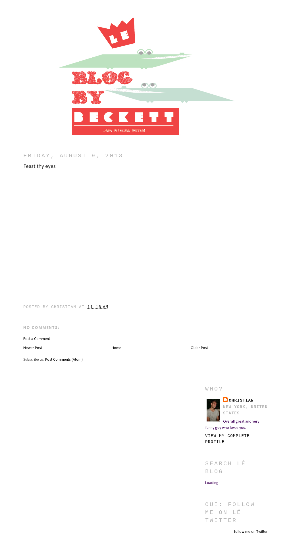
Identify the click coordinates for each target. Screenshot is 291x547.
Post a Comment (36, 339)
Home (116, 348)
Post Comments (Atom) (64, 360)
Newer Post (32, 348)
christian (241, 400)
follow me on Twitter (251, 532)
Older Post (199, 348)
